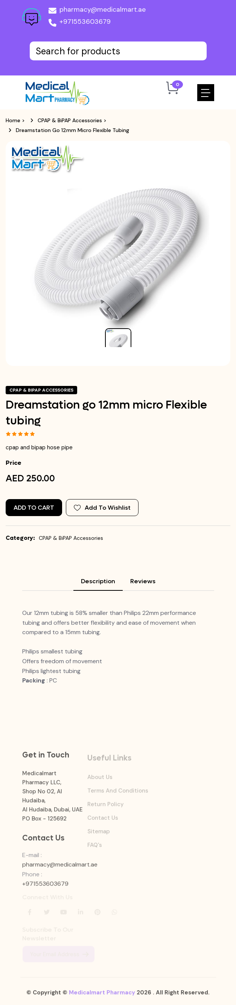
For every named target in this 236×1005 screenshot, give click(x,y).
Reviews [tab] (142, 581)
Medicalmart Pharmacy (102, 996)
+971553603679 (80, 23)
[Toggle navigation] (205, 92)
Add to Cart (34, 508)
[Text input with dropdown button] (118, 50)
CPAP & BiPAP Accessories (70, 120)
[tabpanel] (118, 646)
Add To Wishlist (102, 508)
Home (13, 120)
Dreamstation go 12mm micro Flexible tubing (72, 130)
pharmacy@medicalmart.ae (97, 11)
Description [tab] (98, 581)
